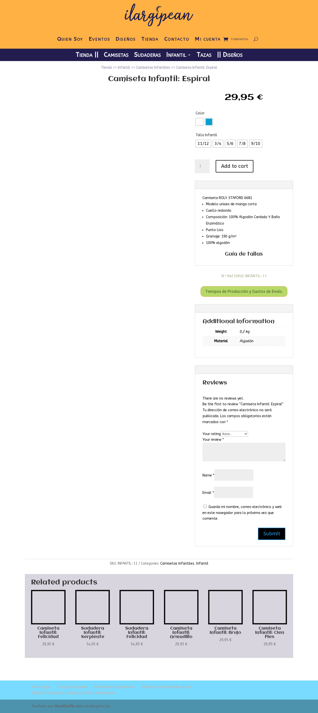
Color (200, 113)
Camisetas (116, 56)
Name (208, 475)
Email (208, 493)
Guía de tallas (244, 254)
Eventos (99, 39)
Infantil (176, 56)
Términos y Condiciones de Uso (166, 687)
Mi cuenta (208, 39)
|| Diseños (229, 56)
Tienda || (87, 56)
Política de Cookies (72, 687)
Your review (213, 440)
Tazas (204, 56)
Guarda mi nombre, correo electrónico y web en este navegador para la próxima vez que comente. (242, 513)
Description (211, 185)
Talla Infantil (206, 135)
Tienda (150, 39)
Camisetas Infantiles (153, 68)
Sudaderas (147, 56)
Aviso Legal (41, 687)
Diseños (126, 39)
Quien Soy (70, 39)
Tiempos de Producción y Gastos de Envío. (244, 291)
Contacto (177, 39)
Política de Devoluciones (114, 687)
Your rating (211, 434)
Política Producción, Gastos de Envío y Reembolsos (74, 693)
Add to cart (234, 166)
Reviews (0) (211, 369)
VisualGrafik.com (68, 706)
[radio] (199, 122)
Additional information (221, 308)
